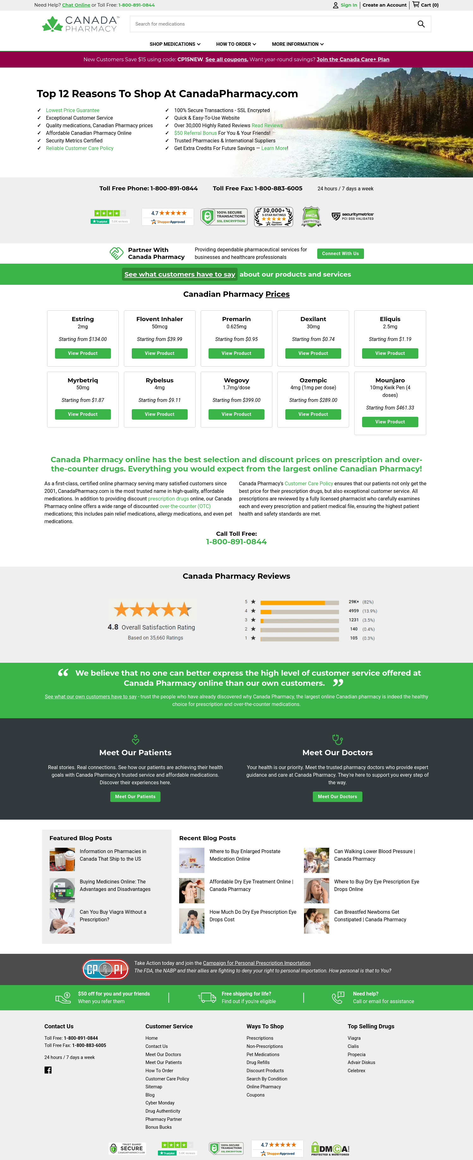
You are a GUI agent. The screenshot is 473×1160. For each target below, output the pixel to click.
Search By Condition (267, 1079)
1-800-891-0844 (174, 188)
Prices (277, 294)
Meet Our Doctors (337, 796)
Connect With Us (340, 253)
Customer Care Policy (309, 484)
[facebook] (48, 1068)
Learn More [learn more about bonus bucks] (274, 148)
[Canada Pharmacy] (81, 24)
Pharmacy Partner (164, 1119)
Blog (150, 1095)
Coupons (256, 1095)
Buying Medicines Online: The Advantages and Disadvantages (100, 890)
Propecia (357, 1054)
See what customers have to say (179, 274)
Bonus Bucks (159, 1127)
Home (152, 1038)
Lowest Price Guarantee (73, 110)
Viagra (354, 1038)
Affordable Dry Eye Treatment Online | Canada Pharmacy (236, 890)
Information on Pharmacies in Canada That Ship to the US (98, 860)
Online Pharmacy (264, 1087)
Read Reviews (267, 126)
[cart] (425, 5)
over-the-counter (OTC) (185, 506)
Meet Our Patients (135, 796)
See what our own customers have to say (90, 697)
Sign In (344, 5)
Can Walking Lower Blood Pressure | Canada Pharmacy (359, 860)
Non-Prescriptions (265, 1046)
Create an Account (385, 5)
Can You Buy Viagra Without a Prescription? (98, 921)
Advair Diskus (361, 1062)
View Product (83, 353)
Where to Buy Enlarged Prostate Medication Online (229, 860)
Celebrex (357, 1070)
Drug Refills (258, 1062)
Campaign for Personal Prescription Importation (257, 963)
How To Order (159, 1070)
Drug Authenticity (163, 1111)
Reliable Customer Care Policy (79, 148)
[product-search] (421, 24)
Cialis (353, 1046)
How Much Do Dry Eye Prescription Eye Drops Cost (237, 921)
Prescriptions (260, 1038)
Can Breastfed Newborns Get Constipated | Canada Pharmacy (355, 921)
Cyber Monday (160, 1103)
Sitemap (154, 1087)
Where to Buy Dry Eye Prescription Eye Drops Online (361, 890)
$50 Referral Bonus (195, 133)
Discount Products (265, 1070)
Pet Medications (263, 1054)
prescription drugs (168, 499)
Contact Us (157, 1046)
